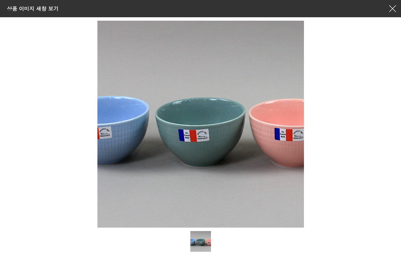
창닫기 (392, 8)
